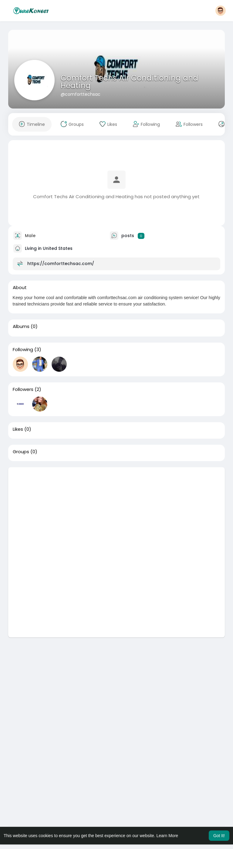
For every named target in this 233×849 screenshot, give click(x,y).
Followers (23, 389)
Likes (18, 429)
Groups (21, 451)
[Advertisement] (116, 509)
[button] (220, 10)
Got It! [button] (219, 835)
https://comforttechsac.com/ (60, 264)
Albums (21, 326)
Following (23, 349)
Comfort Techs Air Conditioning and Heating (129, 82)
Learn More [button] (167, 835)
